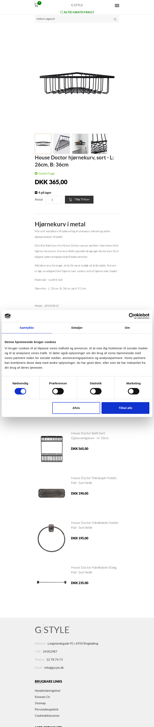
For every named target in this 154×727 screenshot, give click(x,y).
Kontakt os (42, 697)
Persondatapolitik (47, 709)
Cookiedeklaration (47, 715)
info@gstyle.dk (54, 667)
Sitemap (40, 703)
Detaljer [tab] (77, 327)
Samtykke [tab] (27, 327)
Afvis (76, 408)
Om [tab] (127, 327)
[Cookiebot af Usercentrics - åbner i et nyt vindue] (131, 316)
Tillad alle (125, 408)
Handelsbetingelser (48, 690)
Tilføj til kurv (79, 199)
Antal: (39, 199)
